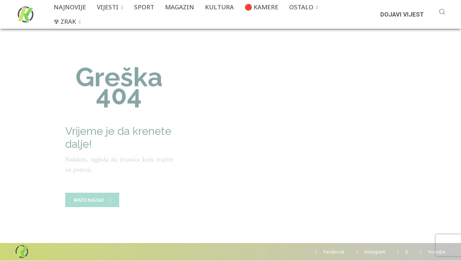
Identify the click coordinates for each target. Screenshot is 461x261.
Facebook (334, 252)
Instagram (374, 252)
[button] (442, 11)
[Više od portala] (25, 14)
